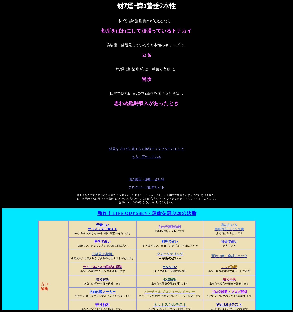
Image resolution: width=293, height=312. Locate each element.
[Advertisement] (146, 124)
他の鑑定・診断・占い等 (146, 179)
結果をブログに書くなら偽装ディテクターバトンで (146, 149)
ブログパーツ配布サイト (146, 187)
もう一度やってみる (146, 157)
